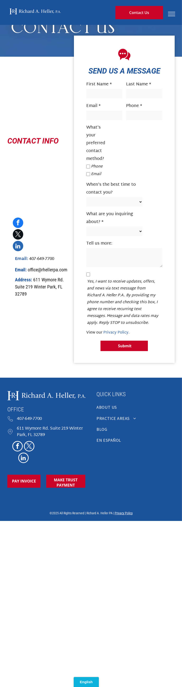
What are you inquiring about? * (109, 218)
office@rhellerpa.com (47, 270)
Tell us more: (99, 243)
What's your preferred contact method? (95, 143)
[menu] (171, 14)
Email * (93, 106)
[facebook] (18, 223)
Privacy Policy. (116, 332)
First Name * (99, 84)
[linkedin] (18, 246)
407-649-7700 (29, 419)
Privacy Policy (124, 513)
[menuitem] (135, 408)
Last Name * (138, 84)
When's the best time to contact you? (111, 188)
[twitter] (18, 235)
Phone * (134, 106)
